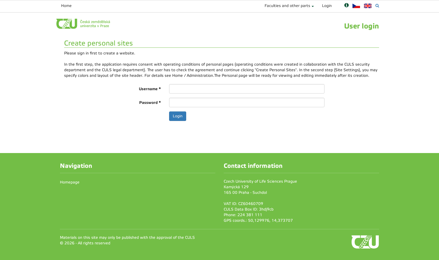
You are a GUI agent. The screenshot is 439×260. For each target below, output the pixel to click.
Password (150, 102)
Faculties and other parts (287, 6)
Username (150, 89)
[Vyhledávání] (377, 6)
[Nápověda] (346, 6)
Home (66, 6)
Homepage (70, 182)
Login (327, 6)
